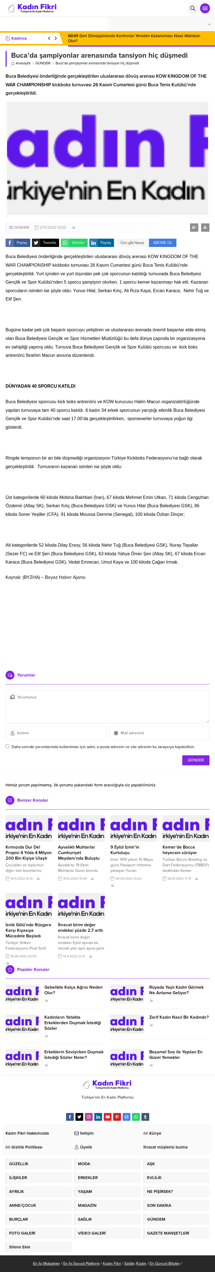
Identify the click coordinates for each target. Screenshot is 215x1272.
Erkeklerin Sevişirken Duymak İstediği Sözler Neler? (73, 1054)
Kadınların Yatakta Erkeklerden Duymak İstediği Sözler (72, 1022)
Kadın (141, 1263)
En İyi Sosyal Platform (81, 1263)
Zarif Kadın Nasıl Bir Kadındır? (179, 1017)
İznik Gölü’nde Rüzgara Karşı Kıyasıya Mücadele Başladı (28, 930)
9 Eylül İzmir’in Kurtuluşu (124, 849)
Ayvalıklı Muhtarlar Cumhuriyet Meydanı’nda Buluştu (79, 852)
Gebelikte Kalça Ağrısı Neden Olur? (73, 990)
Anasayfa (21, 63)
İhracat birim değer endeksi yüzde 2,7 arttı (80, 927)
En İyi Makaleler (46, 1263)
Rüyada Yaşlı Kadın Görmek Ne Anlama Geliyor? (176, 990)
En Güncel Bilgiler (165, 1263)
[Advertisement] (107, 623)
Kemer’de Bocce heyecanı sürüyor (180, 849)
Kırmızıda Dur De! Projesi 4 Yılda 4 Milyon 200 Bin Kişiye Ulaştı (29, 852)
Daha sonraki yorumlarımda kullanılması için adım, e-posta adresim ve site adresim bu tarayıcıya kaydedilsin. (103, 746)
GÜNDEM (43, 63)
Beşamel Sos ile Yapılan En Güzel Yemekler (176, 1054)
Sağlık (129, 1263)
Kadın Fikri (112, 1263)
